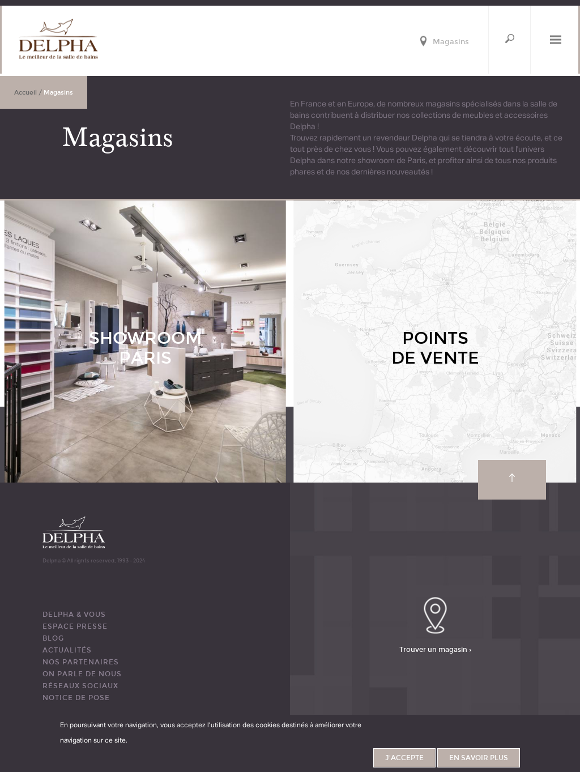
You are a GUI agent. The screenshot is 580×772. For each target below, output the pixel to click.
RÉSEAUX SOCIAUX (80, 686)
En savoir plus (478, 758)
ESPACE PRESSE (75, 626)
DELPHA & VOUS (74, 615)
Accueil (25, 92)
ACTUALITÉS (67, 650)
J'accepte (404, 758)
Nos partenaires (80, 662)
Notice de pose (76, 698)
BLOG (53, 638)
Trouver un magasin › (435, 649)
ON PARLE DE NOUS (82, 674)
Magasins (451, 42)
